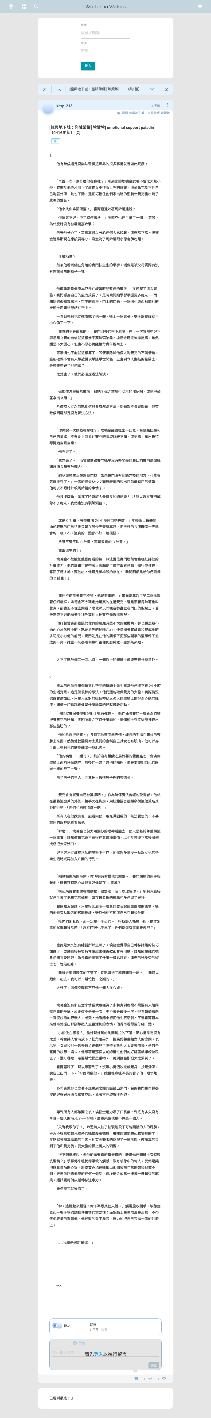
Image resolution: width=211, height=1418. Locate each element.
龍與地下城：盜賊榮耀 (144, 113)
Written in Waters (105, 6)
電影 (125, 113)
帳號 (83, 25)
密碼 (83, 43)
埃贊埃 (165, 113)
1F (53, 141)
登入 (88, 66)
